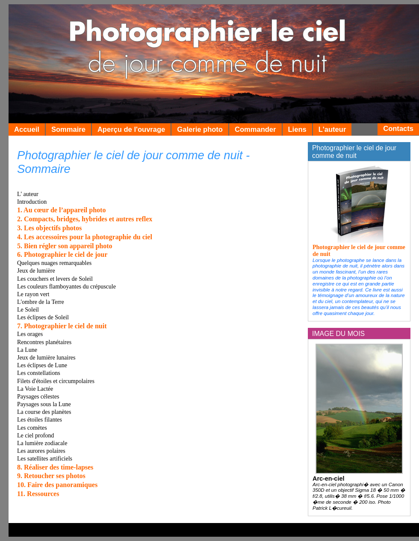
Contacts (398, 129)
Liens (297, 129)
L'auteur (332, 129)
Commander (255, 129)
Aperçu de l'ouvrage (131, 129)
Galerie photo (200, 129)
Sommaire (68, 129)
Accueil (26, 129)
